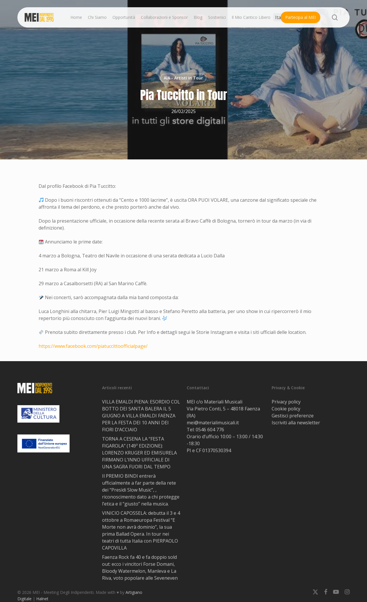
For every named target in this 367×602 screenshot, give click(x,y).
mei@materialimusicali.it (213, 422)
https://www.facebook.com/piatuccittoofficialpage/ (93, 346)
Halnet (42, 598)
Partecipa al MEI (300, 17)
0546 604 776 (210, 429)
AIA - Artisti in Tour (183, 78)
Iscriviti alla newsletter (296, 422)
